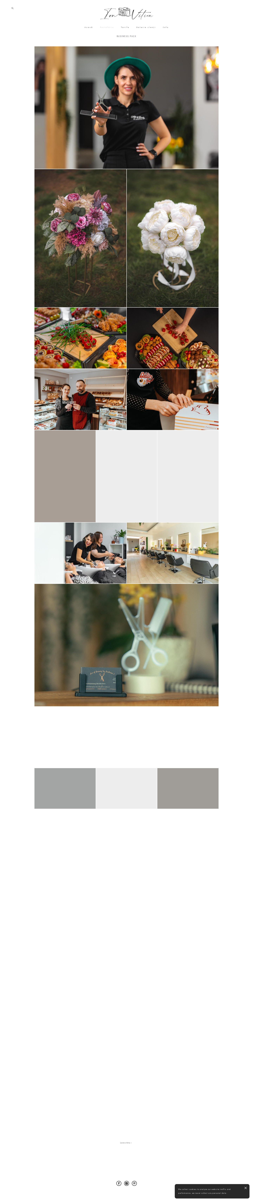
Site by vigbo (126, 1194)
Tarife (125, 41)
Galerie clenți (146, 41)
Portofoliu (107, 41)
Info (166, 41)
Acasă (89, 41)
